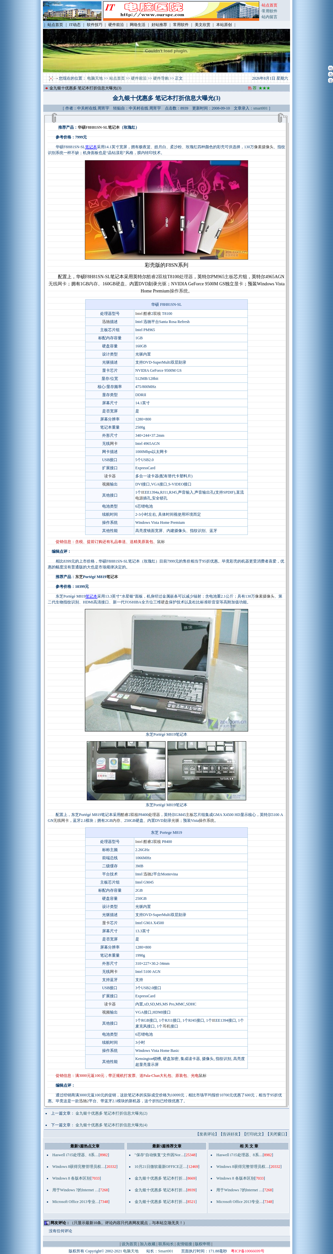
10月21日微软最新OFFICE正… (161, 1166)
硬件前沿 (139, 78)
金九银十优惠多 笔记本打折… (160, 1178)
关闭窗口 (277, 1134)
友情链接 (184, 1244)
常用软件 (269, 11)
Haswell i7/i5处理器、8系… (75, 1155)
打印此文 (254, 1134)
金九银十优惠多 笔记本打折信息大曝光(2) (111, 1113)
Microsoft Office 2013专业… (75, 1201)
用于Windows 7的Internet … (75, 1190)
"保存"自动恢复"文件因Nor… (159, 1155)
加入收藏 (147, 1244)
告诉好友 (230, 1134)
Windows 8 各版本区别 (71, 1178)
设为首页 (129, 1244)
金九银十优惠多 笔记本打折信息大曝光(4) (111, 1125)
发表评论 (207, 1134)
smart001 (260, 108)
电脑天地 (95, 78)
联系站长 (166, 1244)
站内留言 (269, 17)
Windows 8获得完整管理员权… (78, 1166)
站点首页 (117, 78)
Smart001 (165, 1251)
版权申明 (202, 1244)
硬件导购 (161, 78)
